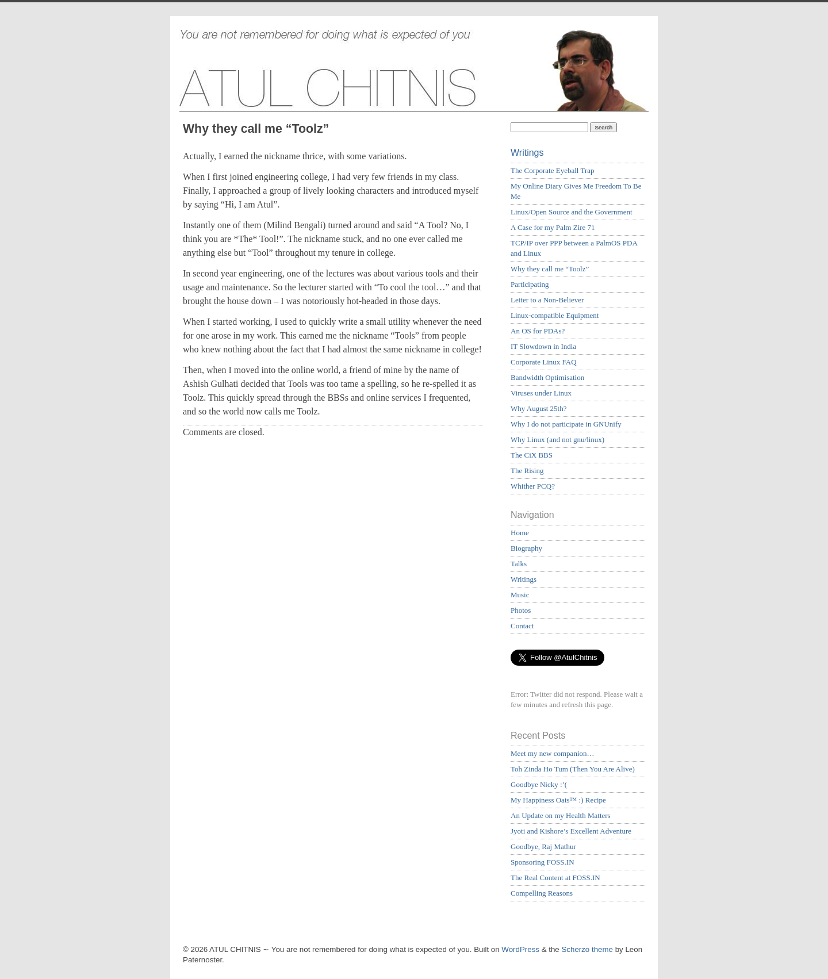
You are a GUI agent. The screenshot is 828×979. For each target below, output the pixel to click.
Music (520, 594)
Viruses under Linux (541, 393)
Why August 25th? (539, 408)
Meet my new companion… (553, 753)
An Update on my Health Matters (561, 815)
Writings (527, 153)
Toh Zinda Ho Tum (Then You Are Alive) (573, 769)
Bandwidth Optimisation (547, 377)
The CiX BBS (532, 455)
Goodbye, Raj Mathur (543, 846)
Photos (521, 610)
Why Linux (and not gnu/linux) (557, 439)
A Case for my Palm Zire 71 (553, 227)
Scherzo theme (587, 949)
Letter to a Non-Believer (547, 299)
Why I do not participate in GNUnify (566, 424)
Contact (522, 625)
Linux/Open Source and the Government (571, 212)
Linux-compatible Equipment (555, 315)
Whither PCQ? (533, 486)
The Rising (527, 470)
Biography (526, 548)
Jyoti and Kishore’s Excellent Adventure (571, 831)
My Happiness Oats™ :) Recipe (558, 800)
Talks (519, 563)
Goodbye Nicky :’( (539, 784)
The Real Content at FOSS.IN (555, 877)
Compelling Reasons (542, 893)
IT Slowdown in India (543, 346)
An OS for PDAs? (538, 331)
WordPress (520, 949)
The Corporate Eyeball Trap (553, 170)
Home (520, 532)
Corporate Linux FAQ (544, 362)
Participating (530, 284)
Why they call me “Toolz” (550, 268)
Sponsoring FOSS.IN (542, 862)
